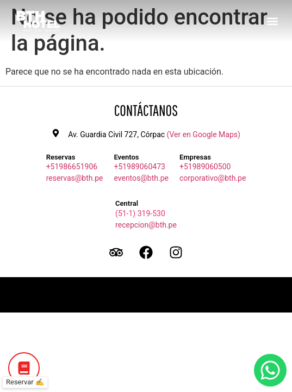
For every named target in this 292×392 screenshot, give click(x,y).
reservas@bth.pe (74, 178)
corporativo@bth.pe (212, 178)
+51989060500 (205, 166)
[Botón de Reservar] (24, 368)
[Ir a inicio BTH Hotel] (38, 21)
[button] (272, 21)
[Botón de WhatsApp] (270, 370)
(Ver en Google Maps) (203, 134)
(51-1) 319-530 (140, 213)
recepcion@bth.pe (146, 224)
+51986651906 (72, 166)
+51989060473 (139, 166)
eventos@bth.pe (141, 178)
